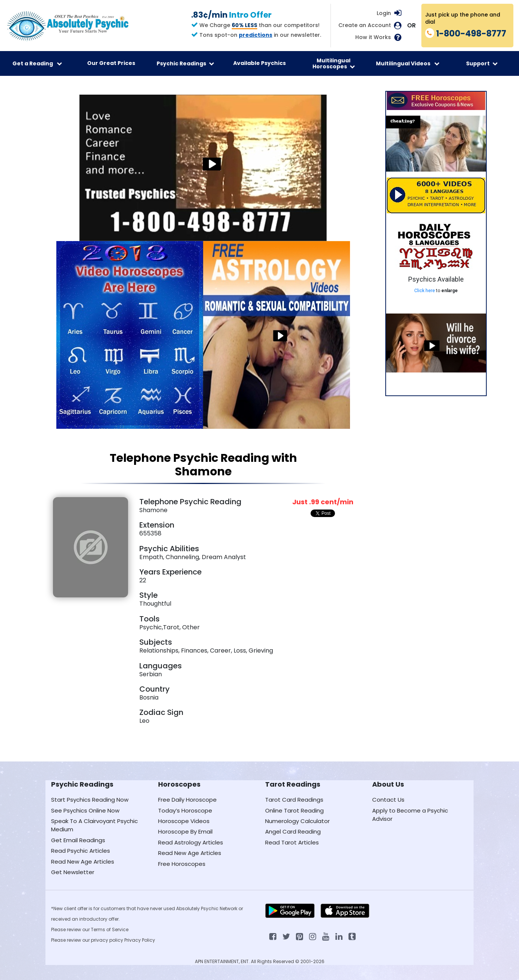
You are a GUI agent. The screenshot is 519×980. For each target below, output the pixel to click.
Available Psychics (259, 63)
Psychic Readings (185, 63)
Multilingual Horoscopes (333, 63)
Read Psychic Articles (80, 851)
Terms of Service (109, 929)
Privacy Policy (139, 940)
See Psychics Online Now (85, 810)
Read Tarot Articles (292, 842)
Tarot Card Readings (294, 800)
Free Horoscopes (181, 864)
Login (384, 13)
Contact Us (388, 800)
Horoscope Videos (184, 821)
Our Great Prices (111, 63)
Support (482, 63)
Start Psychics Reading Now (89, 800)
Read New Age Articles (82, 861)
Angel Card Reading (293, 831)
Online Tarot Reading (294, 810)
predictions (255, 35)
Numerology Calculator (297, 821)
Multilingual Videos (407, 63)
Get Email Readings (78, 840)
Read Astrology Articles (190, 842)
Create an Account (364, 25)
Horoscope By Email (185, 831)
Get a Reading (37, 63)
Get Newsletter (72, 872)
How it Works (373, 37)
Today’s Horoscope (185, 810)
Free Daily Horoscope (187, 800)
